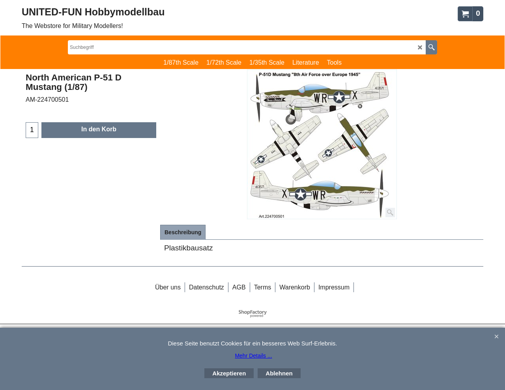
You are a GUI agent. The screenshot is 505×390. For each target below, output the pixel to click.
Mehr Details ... (253, 356)
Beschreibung (183, 232)
